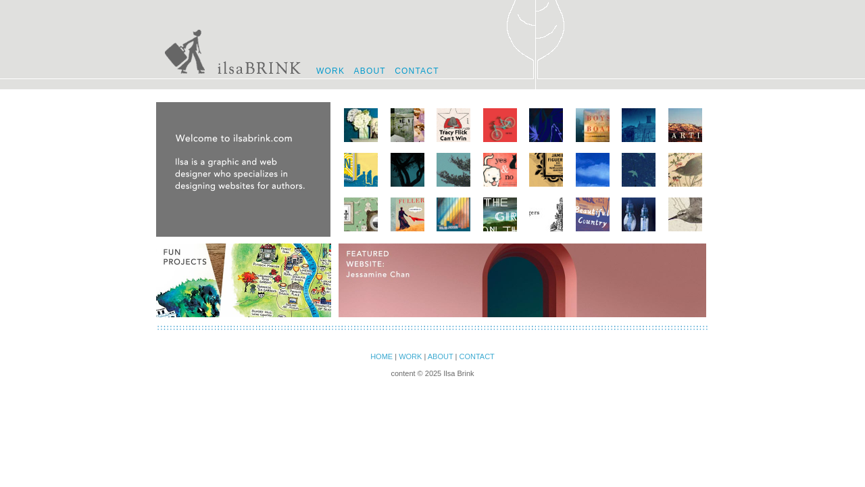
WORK (330, 71)
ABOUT (369, 71)
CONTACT (417, 71)
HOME (381, 356)
